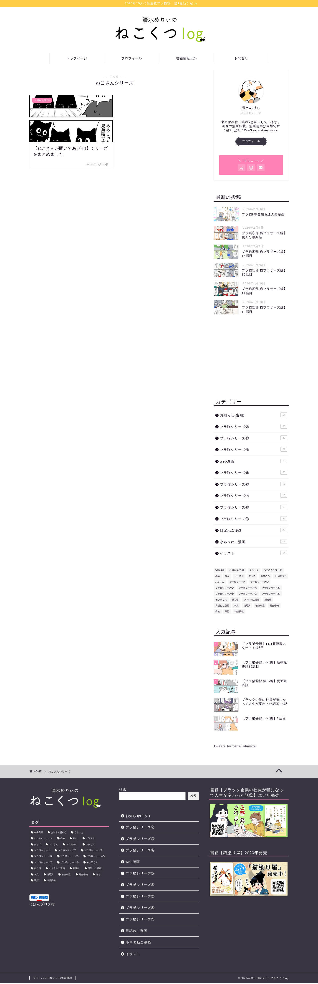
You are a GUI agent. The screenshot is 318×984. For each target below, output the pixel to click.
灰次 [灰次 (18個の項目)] (236, 606)
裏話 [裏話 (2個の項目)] (227, 612)
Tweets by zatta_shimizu (235, 747)
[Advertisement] (251, 357)
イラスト (253, 553)
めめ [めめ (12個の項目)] (217, 576)
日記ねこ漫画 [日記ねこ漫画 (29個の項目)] (222, 606)
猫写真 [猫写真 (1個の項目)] (247, 606)
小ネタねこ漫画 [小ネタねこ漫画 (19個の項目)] (252, 600)
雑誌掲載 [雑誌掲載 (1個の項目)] (239, 612)
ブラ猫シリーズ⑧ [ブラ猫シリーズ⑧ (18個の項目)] (271, 594)
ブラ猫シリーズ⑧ (253, 507)
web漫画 (253, 461)
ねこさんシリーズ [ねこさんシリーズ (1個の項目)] (273, 570)
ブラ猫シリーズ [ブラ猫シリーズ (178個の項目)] (237, 582)
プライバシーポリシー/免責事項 (52, 978)
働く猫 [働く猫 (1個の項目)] (235, 600)
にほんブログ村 (42, 905)
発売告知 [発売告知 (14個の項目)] (274, 606)
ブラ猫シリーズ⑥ (253, 484)
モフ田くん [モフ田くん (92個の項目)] (221, 600)
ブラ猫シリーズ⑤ (253, 473)
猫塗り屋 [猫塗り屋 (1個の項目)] (260, 606)
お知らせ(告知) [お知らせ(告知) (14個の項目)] (237, 570)
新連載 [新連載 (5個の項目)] (268, 600)
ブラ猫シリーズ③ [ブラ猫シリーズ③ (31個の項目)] (224, 588)
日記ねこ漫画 (253, 530)
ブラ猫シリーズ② (253, 427)
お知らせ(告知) (253, 415)
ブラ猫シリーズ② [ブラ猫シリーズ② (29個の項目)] (259, 582)
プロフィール (131, 59)
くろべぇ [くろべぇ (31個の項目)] (254, 570)
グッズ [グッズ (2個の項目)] (252, 576)
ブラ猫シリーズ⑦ (253, 496)
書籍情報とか (186, 59)
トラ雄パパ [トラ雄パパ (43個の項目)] (280, 576)
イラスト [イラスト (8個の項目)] (239, 576)
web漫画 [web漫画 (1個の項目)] (219, 570)
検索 (122, 790)
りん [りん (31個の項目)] (227, 576)
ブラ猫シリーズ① (253, 519)
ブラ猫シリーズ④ (253, 450)
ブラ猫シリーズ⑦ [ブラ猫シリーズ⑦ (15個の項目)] (248, 594)
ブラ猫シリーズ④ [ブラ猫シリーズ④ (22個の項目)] (248, 588)
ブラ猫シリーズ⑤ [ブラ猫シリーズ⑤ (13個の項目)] (271, 588)
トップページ (77, 59)
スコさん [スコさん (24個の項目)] (265, 576)
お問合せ (241, 59)
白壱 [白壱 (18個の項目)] (217, 612)
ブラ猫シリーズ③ (253, 438)
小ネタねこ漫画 (253, 542)
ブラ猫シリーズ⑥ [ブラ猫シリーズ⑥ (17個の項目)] (224, 594)
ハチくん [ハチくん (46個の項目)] (220, 582)
